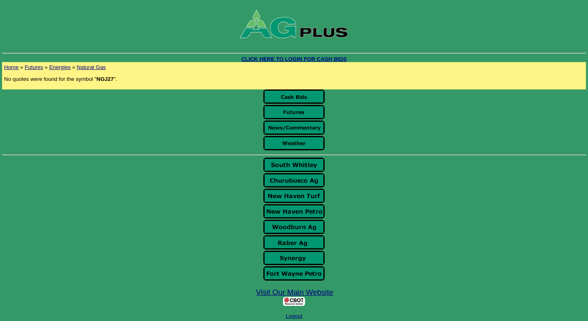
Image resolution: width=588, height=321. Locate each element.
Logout (294, 316)
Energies (60, 67)
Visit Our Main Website (294, 292)
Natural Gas (91, 67)
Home (11, 67)
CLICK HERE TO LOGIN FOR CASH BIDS (294, 59)
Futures (33, 67)
